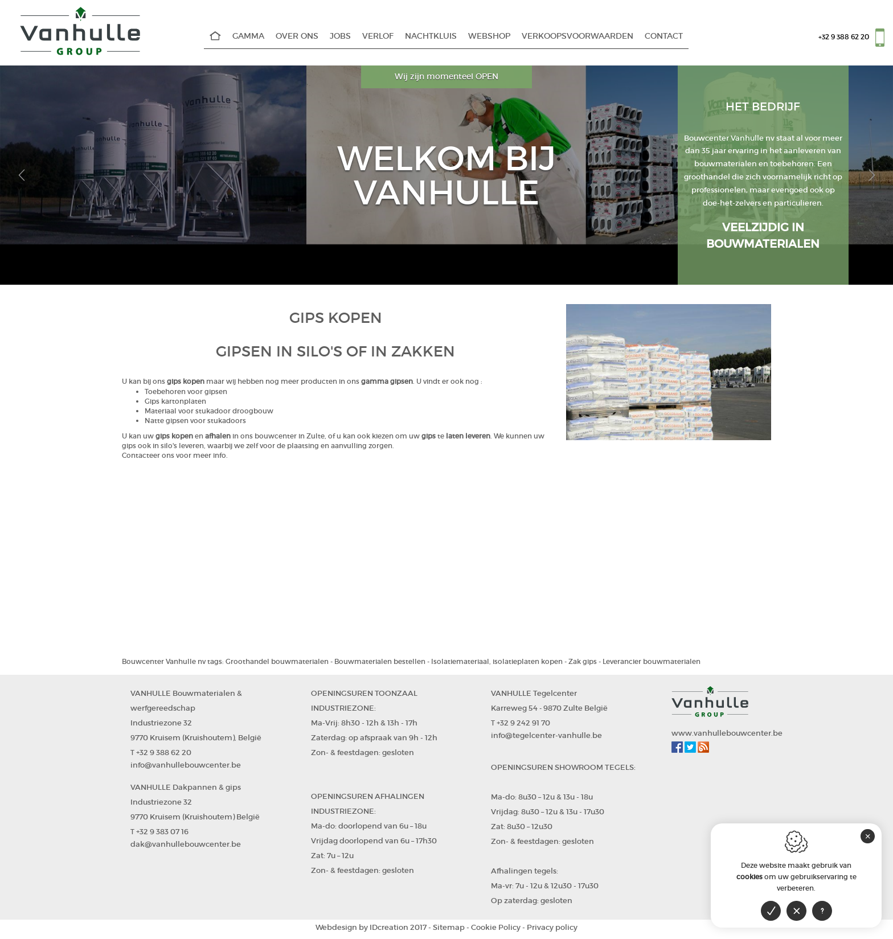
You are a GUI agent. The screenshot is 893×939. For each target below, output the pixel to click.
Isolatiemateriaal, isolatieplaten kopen (497, 661)
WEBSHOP (489, 36)
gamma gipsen (387, 381)
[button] (21, 175)
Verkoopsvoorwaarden (577, 36)
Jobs (340, 36)
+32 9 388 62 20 (843, 36)
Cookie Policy (496, 927)
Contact (664, 36)
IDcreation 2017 (371, 927)
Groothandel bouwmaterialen (277, 661)
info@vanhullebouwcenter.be (185, 765)
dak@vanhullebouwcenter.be (185, 844)
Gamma (248, 36)
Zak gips (582, 661)
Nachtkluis (431, 36)
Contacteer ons (148, 455)
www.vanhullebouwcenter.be (727, 733)
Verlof (378, 36)
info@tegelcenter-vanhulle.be (546, 735)
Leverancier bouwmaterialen (652, 661)
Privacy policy (552, 927)
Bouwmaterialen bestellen (379, 661)
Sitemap (449, 927)
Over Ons (297, 36)
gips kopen (185, 381)
